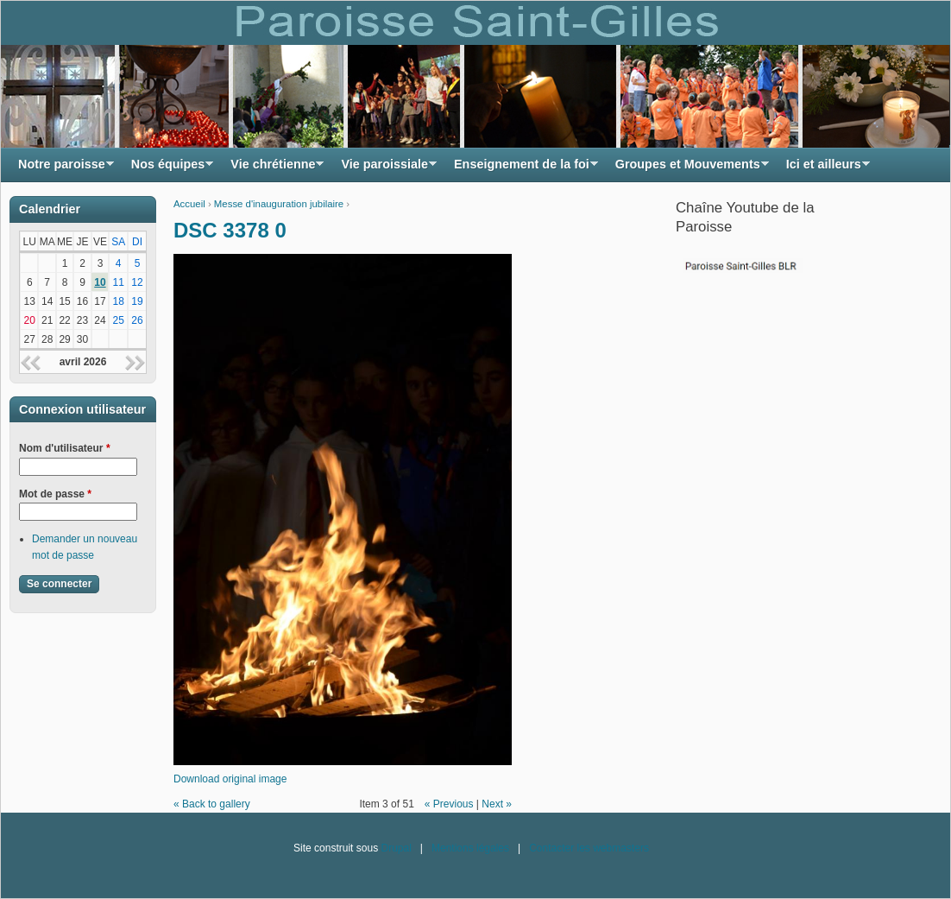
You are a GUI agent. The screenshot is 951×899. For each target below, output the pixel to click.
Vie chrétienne (273, 168)
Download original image (230, 779)
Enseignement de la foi (521, 168)
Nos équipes (168, 168)
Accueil (189, 204)
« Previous (449, 804)
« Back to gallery (211, 804)
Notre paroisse (61, 168)
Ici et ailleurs (824, 168)
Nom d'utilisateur (64, 448)
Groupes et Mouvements (688, 168)
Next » (497, 804)
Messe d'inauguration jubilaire (278, 204)
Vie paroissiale (384, 168)
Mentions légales (470, 848)
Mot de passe (55, 494)
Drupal (396, 848)
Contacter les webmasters (589, 848)
